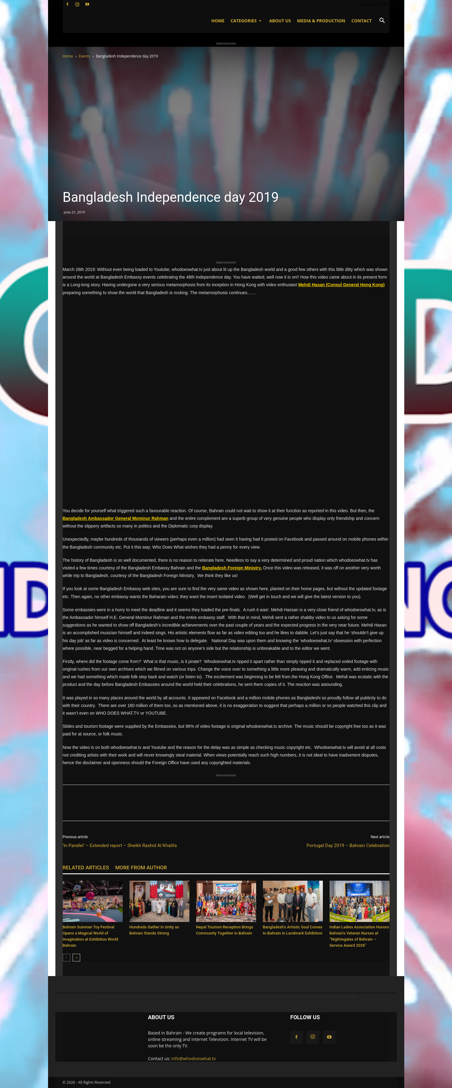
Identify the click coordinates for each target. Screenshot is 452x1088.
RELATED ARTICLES (86, 867)
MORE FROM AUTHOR (141, 867)
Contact (361, 21)
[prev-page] (66, 957)
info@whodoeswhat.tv (193, 1058)
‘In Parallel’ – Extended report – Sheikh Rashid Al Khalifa (120, 845)
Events (84, 56)
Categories (245, 21)
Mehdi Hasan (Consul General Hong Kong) (341, 284)
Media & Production (321, 21)
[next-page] (76, 957)
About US (280, 21)
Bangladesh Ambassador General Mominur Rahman (116, 518)
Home (217, 21)
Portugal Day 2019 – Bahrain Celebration (348, 845)
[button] (382, 21)
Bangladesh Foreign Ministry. (232, 567)
